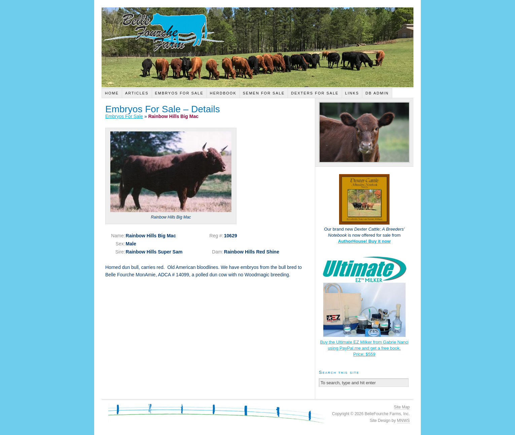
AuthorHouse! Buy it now (364, 241)
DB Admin (377, 93)
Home (112, 93)
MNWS (403, 420)
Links (352, 93)
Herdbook (223, 93)
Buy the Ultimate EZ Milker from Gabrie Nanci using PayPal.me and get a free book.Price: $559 (364, 348)
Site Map (402, 407)
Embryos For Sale (179, 93)
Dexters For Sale (314, 93)
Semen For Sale (264, 93)
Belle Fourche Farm (257, 47)
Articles (137, 93)
